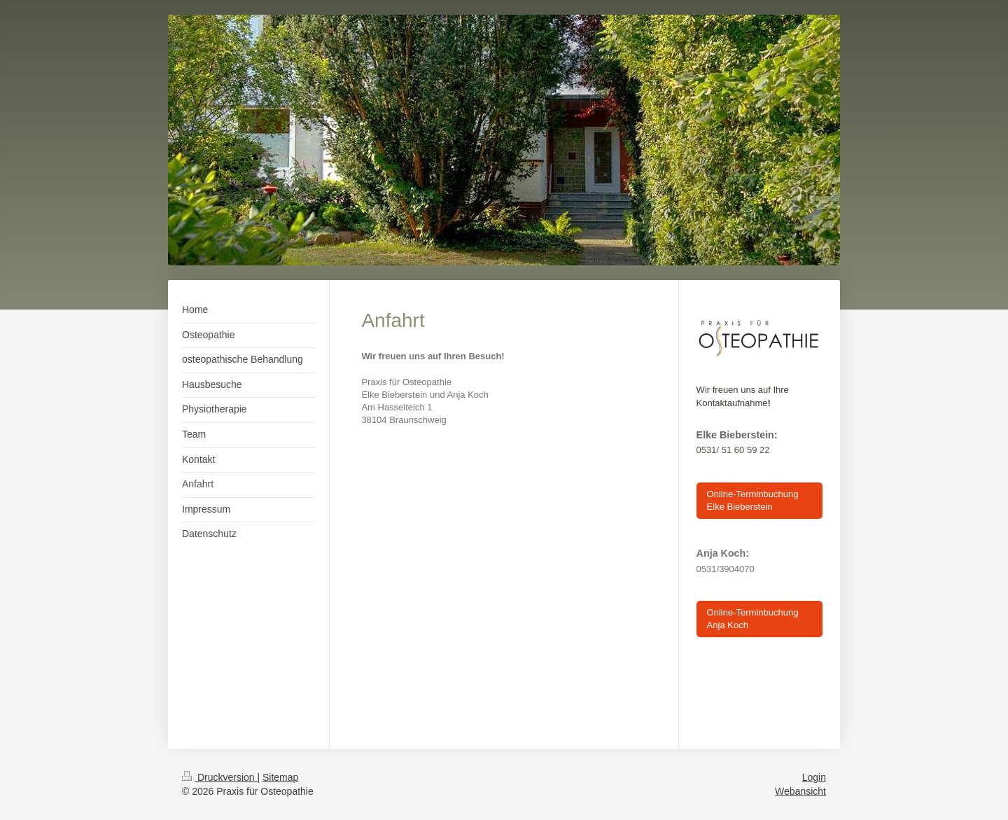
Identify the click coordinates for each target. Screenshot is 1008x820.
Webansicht (800, 791)
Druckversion (219, 777)
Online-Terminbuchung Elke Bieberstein (753, 500)
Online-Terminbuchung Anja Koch (753, 618)
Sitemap (280, 777)
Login (814, 777)
